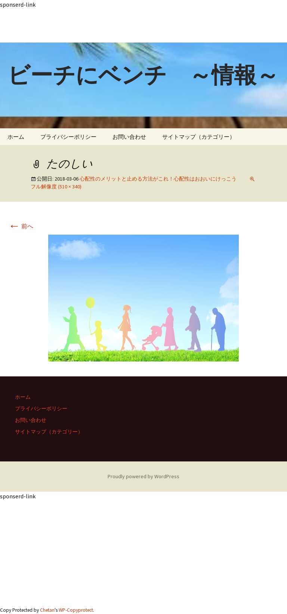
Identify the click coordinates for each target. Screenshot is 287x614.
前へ (20, 226)
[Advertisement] (143, 26)
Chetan (47, 610)
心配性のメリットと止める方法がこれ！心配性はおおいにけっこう (161, 178)
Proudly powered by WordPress (143, 476)
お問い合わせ (129, 136)
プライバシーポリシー (68, 136)
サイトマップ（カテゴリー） (198, 136)
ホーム (15, 136)
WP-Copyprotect (76, 610)
